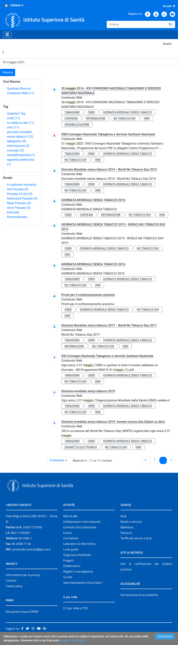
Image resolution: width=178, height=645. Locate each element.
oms (13, 127)
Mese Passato (19, 203)
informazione (18, 146)
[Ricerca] (136, 24)
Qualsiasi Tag (16, 113)
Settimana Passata (22, 198)
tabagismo (16, 141)
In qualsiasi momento (21, 184)
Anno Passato (19, 208)
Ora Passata (17, 189)
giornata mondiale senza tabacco (127, 112)
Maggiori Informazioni (73, 640)
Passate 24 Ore (19, 194)
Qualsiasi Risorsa (19, 88)
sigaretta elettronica (81, 447)
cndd (13, 118)
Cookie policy (14, 586)
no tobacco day (20, 123)
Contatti (11, 580)
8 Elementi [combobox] (60, 460)
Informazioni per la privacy (23, 575)
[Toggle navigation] (7, 34)
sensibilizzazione (21, 155)
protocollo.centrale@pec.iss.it (31, 549)
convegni (15, 150)
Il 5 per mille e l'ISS (75, 608)
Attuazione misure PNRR (22, 611)
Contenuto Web (20, 93)
